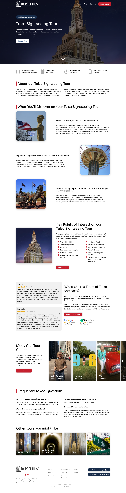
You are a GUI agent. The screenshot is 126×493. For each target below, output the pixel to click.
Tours (86, 4)
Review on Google (99, 470)
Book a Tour (104, 4)
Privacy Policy (29, 481)
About (79, 4)
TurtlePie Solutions (69, 487)
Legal (76, 473)
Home (50, 469)
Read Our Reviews (73, 314)
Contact (93, 4)
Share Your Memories (65, 477)
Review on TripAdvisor (99, 474)
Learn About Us (24, 371)
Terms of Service (21, 483)
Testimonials (65, 469)
